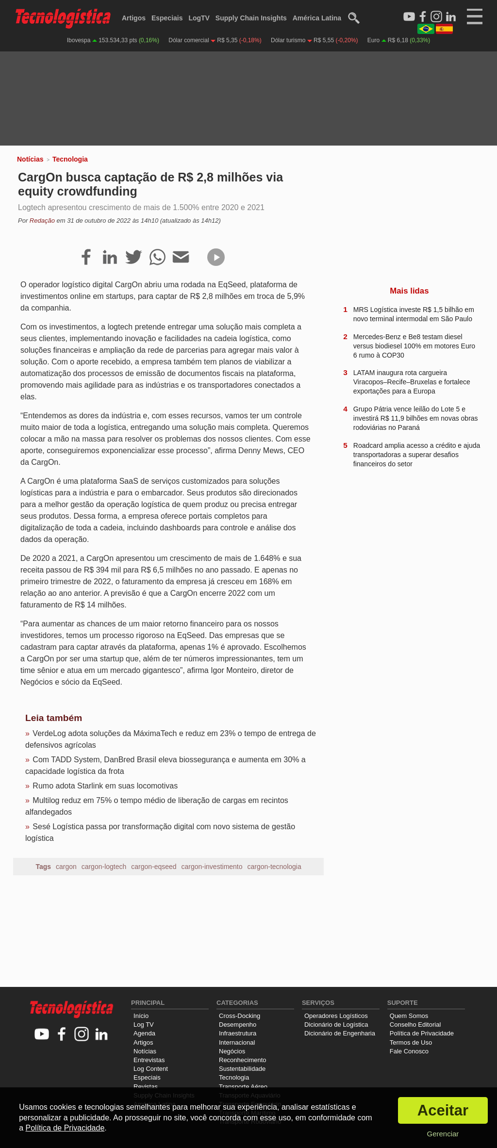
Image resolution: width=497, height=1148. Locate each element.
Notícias (30, 159)
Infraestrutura (237, 1033)
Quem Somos (409, 1015)
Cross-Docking (239, 1015)
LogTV (199, 18)
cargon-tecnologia (274, 866)
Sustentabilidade (242, 1068)
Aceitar (442, 1110)
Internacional (237, 1042)
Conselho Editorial (415, 1024)
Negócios (232, 1051)
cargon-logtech (104, 866)
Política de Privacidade (422, 1033)
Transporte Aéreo (243, 1086)
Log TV (143, 1024)
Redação (42, 220)
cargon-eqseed (153, 866)
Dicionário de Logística (336, 1024)
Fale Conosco (409, 1051)
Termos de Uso (411, 1042)
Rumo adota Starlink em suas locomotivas (105, 786)
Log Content (150, 1068)
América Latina (317, 18)
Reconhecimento (242, 1060)
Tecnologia (70, 159)
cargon (66, 866)
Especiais (167, 18)
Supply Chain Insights (251, 18)
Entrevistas (149, 1060)
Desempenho (237, 1024)
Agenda (144, 1033)
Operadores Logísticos (336, 1015)
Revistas (145, 1086)
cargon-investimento (211, 866)
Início (141, 1015)
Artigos (134, 18)
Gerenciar (443, 1134)
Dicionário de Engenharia (339, 1033)
